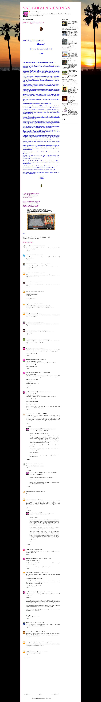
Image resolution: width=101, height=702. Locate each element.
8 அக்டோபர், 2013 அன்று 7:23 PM (36, 463)
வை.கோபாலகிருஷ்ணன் (36, 11)
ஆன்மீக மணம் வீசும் (30, 572)
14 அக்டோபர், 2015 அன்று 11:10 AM (36, 622)
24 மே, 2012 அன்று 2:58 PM (44, 391)
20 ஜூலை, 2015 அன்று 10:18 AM (46, 591)
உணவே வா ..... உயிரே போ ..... (69, 79)
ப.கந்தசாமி (28, 491)
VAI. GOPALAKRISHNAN (46, 8)
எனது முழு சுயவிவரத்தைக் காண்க (36, 15)
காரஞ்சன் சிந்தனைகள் (30, 651)
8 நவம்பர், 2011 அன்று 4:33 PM (38, 245)
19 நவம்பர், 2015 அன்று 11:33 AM (38, 631)
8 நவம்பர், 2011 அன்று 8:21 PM (34, 282)
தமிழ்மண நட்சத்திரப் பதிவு (33, 238)
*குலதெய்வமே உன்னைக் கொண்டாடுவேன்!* (72, 98)
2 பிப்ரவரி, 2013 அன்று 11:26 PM (49, 428)
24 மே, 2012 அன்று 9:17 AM (40, 348)
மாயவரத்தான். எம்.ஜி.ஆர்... (32, 642)
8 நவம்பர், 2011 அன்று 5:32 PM (43, 264)
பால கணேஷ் (29, 245)
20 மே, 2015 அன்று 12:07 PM (45, 558)
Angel (27, 304)
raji (27, 282)
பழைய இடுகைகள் (55, 694)
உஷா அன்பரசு (29, 413)
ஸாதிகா (27, 254)
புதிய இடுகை (27, 694)
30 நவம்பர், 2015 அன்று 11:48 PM (45, 642)
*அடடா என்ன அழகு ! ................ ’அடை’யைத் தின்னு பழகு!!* (73, 22)
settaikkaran (28, 273)
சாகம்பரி (28, 322)
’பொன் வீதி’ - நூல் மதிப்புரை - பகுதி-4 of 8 (73, 88)
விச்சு (27, 313)
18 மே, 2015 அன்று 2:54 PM (37, 499)
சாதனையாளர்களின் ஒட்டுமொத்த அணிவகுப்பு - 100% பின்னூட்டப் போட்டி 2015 (72, 42)
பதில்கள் (29, 426)
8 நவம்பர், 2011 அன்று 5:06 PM (36, 254)
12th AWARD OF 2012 (72, 31)
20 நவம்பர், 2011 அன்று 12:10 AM (42, 338)
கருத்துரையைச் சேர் (27, 657)
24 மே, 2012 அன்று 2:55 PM (44, 372)
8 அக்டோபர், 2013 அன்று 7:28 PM (49, 472)
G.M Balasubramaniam (31, 264)
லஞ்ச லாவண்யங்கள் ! (72, 52)
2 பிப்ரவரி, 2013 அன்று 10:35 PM (40, 413)
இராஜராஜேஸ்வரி (30, 348)
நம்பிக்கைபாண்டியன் (30, 338)
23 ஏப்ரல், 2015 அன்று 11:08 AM (38, 491)
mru (27, 622)
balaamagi (28, 499)
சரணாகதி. (28, 631)
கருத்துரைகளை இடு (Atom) (44, 698)
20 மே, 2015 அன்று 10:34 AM (36, 549)
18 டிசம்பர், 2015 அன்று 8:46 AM (42, 651)
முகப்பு (40, 694)
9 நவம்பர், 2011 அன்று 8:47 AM (42, 329)
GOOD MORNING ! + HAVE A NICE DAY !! (72, 71)
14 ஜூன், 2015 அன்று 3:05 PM (41, 572)
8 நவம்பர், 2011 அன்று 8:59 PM (37, 291)
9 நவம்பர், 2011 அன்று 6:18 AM (35, 313)
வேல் (27, 463)
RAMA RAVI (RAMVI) (30, 329)
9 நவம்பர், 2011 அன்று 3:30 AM (35, 304)
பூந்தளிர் (28, 549)
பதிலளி (27, 250)
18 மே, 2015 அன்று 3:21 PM (48, 512)
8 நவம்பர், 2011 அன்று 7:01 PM (38, 273)
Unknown (28, 291)
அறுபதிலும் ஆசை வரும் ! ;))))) (72, 108)
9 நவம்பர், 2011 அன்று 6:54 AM (36, 322)
